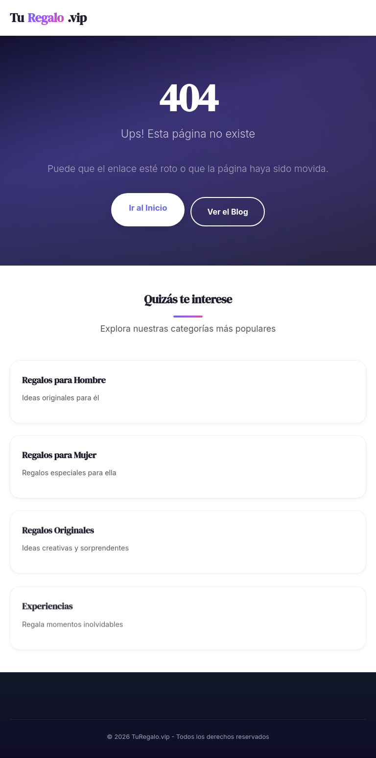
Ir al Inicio (148, 208)
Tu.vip (48, 18)
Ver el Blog (227, 212)
